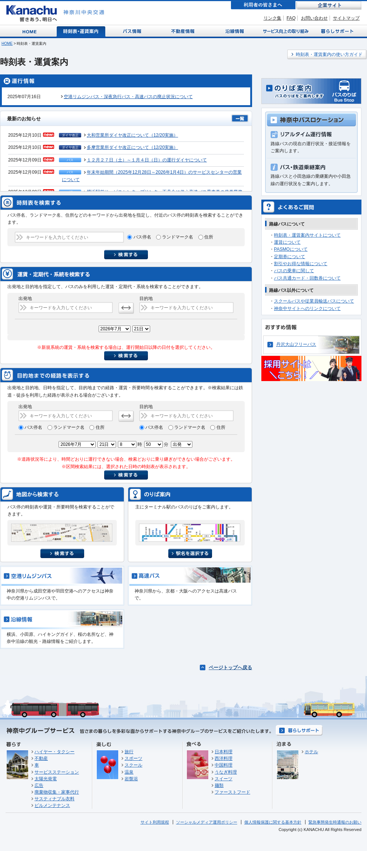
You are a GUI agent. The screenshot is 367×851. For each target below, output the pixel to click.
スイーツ (223, 778)
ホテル (311, 751)
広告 (38, 785)
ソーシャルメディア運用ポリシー (206, 822)
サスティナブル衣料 (54, 798)
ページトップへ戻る (230, 667)
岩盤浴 (131, 778)
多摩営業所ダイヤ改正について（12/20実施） (132, 147)
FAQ (291, 18)
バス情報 (132, 31)
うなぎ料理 (226, 772)
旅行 (129, 751)
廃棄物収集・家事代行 (56, 792)
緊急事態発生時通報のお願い (334, 822)
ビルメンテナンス (52, 805)
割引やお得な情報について (300, 263)
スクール (133, 765)
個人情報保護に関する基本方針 (272, 822)
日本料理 (223, 751)
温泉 (129, 772)
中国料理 (223, 765)
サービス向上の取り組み (285, 31)
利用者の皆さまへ (263, 5)
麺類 (219, 785)
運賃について (287, 242)
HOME (7, 43)
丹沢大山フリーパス (296, 344)
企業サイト (328, 5)
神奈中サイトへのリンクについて (307, 308)
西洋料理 (223, 758)
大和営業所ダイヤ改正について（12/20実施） (132, 135)
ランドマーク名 (178, 237)
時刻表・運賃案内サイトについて (307, 235)
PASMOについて (291, 249)
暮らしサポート (336, 31)
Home (31, 31)
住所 (208, 237)
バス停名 (142, 237)
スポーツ (133, 758)
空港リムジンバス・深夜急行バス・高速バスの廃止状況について (128, 96)
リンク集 (272, 18)
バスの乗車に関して (294, 270)
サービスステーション (56, 772)
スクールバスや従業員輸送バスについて (314, 301)
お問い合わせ (314, 18)
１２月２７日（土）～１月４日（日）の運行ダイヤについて (147, 160)
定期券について (289, 256)
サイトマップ (346, 18)
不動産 (41, 758)
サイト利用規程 (154, 822)
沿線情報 (233, 31)
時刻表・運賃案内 (81, 31)
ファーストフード (232, 792)
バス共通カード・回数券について (307, 278)
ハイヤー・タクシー (54, 751)
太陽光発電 (45, 778)
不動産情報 (183, 31)
